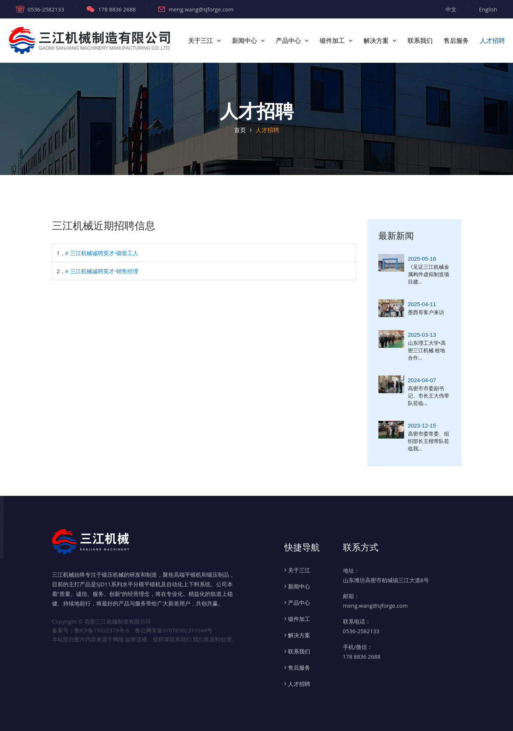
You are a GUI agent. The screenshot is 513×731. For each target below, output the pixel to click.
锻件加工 (332, 40)
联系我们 (420, 40)
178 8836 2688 (111, 9)
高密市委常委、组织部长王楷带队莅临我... (428, 441)
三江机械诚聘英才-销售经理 (101, 271)
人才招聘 (492, 40)
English (488, 9)
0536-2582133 (40, 9)
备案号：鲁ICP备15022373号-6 (90, 630)
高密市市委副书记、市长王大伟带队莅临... (428, 395)
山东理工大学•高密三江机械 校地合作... (427, 350)
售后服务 (456, 40)
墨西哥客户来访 (426, 312)
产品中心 (288, 40)
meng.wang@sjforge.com (195, 9)
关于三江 (200, 40)
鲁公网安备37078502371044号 (173, 630)
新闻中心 (244, 40)
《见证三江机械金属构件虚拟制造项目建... (428, 274)
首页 (240, 130)
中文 (451, 9)
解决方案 (376, 40)
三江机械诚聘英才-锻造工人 (101, 253)
